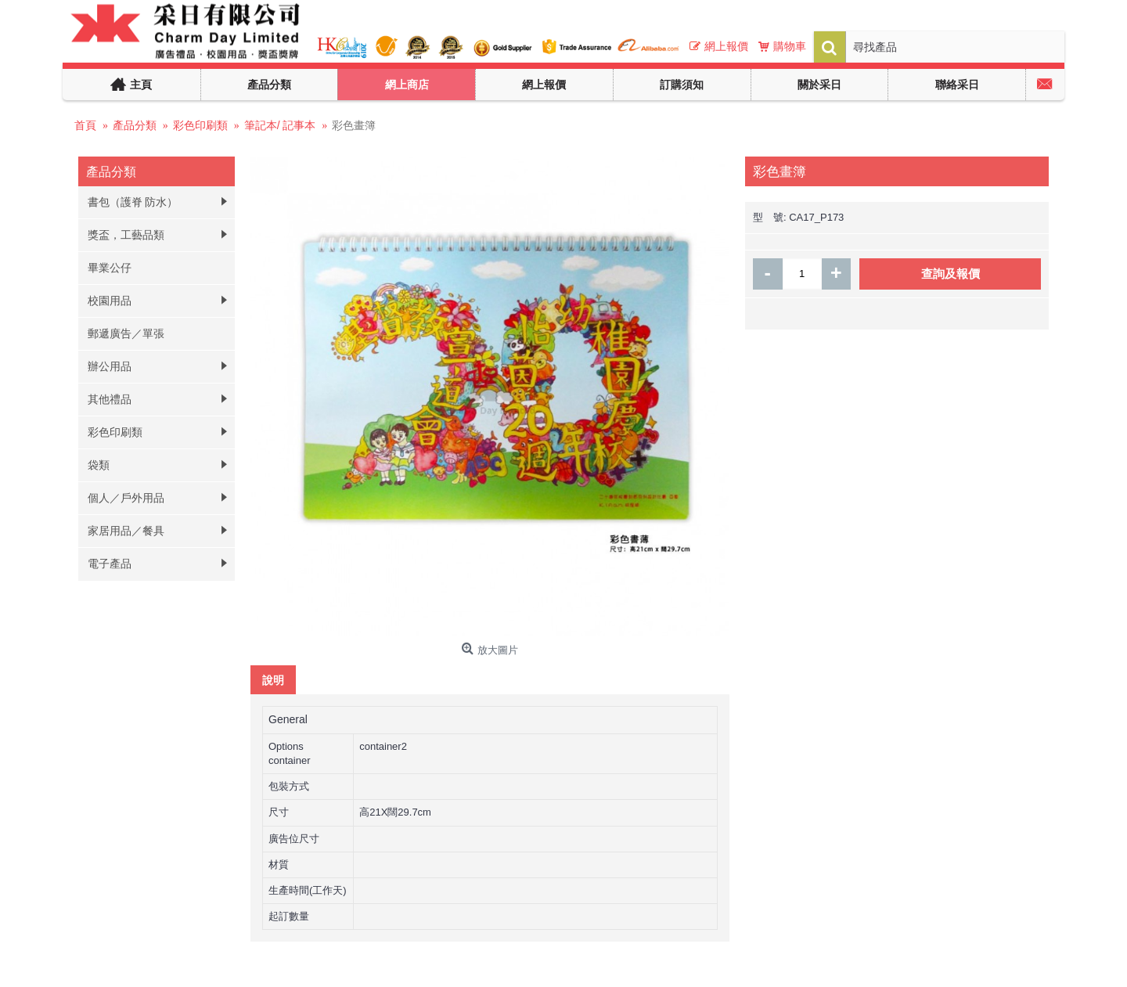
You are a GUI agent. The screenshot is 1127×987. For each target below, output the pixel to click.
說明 (273, 679)
